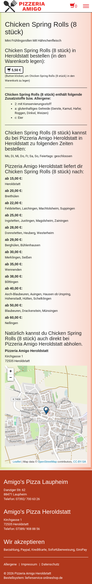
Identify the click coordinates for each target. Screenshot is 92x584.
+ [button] (10, 371)
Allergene (10, 564)
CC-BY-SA (79, 461)
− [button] (10, 378)
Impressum (29, 564)
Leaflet (17, 461)
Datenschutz (50, 564)
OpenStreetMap (47, 461)
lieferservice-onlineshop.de (44, 578)
